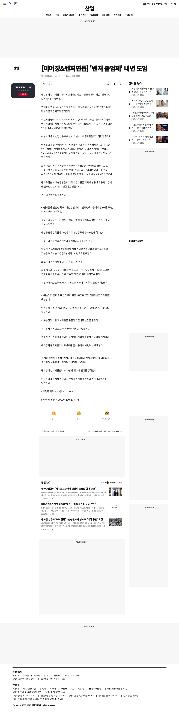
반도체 (49, 15)
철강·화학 (94, 15)
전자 (57, 15)
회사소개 (16, 675)
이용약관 (81, 688)
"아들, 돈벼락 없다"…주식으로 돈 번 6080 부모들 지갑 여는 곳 (143, 115)
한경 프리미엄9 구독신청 (113, 431)
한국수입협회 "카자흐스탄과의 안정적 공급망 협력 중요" (68, 488)
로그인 (173, 3)
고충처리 (36, 675)
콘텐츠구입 (31, 688)
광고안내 (47, 675)
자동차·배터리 (68, 15)
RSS (72, 688)
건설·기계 (129, 15)
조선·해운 (82, 15)
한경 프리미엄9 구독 (159, 3)
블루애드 (57, 675)
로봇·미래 (105, 15)
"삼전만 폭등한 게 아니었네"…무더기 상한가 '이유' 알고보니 (142, 139)
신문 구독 (146, 3)
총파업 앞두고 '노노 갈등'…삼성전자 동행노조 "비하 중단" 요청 (72, 519)
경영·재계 (117, 15)
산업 (89, 8)
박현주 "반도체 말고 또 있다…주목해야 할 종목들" (142, 102)
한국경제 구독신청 (95, 431)
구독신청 (26, 675)
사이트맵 (53, 688)
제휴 (24, 688)
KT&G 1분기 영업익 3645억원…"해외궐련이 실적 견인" (68, 504)
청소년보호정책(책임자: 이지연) (116, 688)
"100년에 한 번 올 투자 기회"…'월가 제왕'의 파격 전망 (143, 127)
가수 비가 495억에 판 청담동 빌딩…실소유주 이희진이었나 (143, 91)
